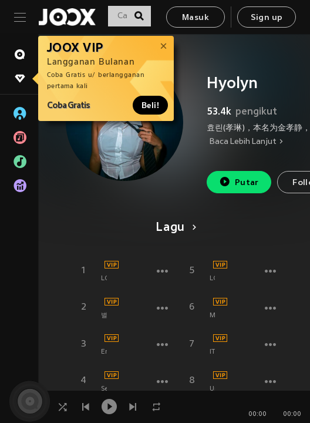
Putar (239, 181)
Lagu (174, 227)
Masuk (195, 18)
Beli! (150, 105)
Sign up (267, 18)
